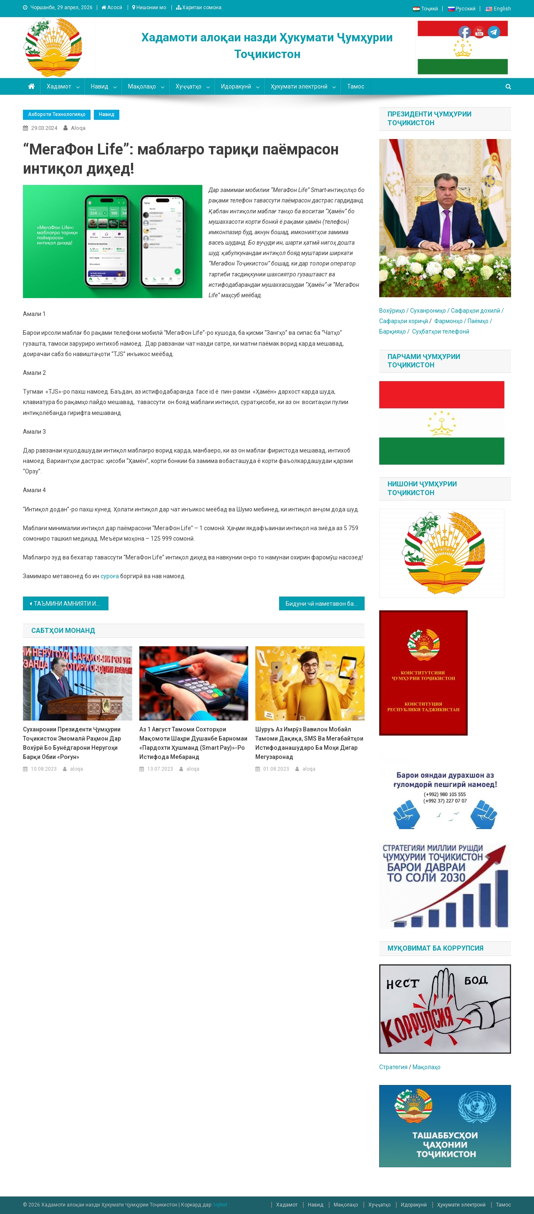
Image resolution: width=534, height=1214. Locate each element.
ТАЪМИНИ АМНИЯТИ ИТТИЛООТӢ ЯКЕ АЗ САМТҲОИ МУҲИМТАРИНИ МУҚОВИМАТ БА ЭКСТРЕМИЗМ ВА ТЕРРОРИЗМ (71, 603)
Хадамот (59, 86)
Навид (99, 86)
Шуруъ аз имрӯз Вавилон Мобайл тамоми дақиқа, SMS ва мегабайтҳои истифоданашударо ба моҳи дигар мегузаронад (309, 743)
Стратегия (393, 1067)
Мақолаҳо (142, 86)
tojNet (220, 1205)
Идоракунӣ (236, 86)
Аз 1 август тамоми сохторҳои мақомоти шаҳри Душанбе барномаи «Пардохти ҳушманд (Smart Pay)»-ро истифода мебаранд (193, 743)
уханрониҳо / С (434, 310)
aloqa (78, 128)
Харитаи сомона (199, 7)
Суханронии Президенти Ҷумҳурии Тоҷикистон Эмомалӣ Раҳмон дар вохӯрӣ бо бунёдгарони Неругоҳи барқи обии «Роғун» (72, 743)
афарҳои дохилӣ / (479, 310)
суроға (110, 576)
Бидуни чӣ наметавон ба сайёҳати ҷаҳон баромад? (325, 603)
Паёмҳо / (480, 321)
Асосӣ (111, 7)
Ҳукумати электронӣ (299, 86)
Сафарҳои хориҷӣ (404, 321)
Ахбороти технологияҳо (57, 114)
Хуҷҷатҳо (189, 86)
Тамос (355, 86)
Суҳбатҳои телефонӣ (440, 331)
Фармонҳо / (451, 321)
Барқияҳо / (395, 331)
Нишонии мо (149, 7)
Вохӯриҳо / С (396, 310)
